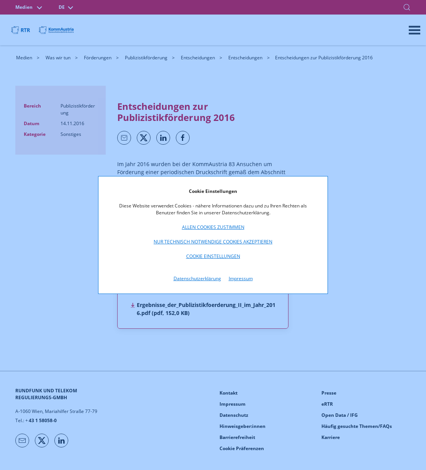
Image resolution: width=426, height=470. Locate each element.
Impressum (241, 278)
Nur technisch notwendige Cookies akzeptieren (213, 241)
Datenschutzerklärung (197, 278)
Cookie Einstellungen (213, 256)
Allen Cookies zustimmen (213, 227)
